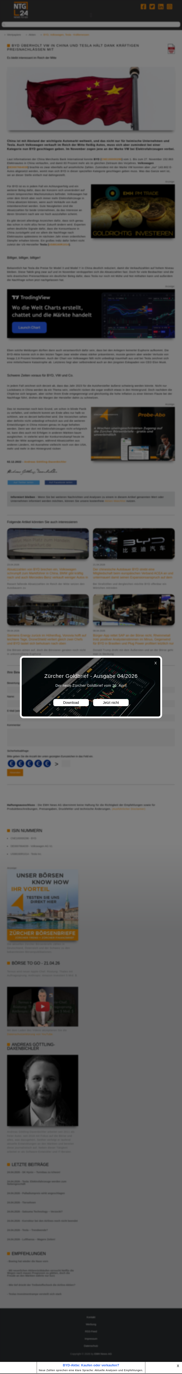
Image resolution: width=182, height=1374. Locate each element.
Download (71, 703)
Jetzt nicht (111, 703)
